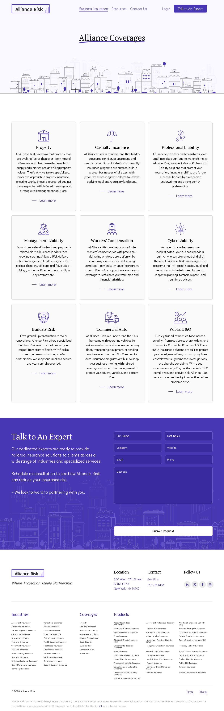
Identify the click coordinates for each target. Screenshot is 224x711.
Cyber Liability (86, 642)
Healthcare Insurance (53, 646)
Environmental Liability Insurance (123, 647)
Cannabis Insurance (52, 631)
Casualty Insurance (88, 627)
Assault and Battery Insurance (126, 629)
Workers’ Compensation (89, 638)
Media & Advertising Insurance (159, 659)
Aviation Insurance (51, 627)
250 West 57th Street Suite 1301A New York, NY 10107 (128, 583)
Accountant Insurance (20, 623)
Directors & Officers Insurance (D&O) (125, 641)
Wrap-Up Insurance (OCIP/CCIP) (127, 678)
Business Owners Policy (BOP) (125, 632)
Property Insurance (154, 663)
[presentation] (143, 514)
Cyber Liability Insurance (156, 636)
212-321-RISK (156, 585)
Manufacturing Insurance (22, 654)
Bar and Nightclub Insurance (23, 631)
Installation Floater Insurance (126, 655)
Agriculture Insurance (53, 623)
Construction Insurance (20, 634)
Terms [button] (189, 691)
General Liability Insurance (157, 652)
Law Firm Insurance (19, 650)
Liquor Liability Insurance (125, 659)
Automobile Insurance (20, 627)
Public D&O (84, 654)
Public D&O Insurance (188, 663)
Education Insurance (20, 638)
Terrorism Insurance (187, 667)
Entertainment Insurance (54, 638)
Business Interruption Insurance (192, 629)
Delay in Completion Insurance (191, 636)
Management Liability (89, 634)
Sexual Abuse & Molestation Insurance (125, 668)
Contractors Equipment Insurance (192, 632)
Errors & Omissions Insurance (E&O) (192, 640)
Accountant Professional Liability (160, 623)
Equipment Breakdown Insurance (160, 646)
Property (83, 623)
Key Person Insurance (155, 655)
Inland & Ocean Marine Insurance (193, 652)
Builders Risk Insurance (156, 629)
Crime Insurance (120, 636)
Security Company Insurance (55, 665)
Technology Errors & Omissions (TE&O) (158, 668)
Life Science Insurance (53, 650)
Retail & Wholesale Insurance (23, 665)
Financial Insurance (19, 642)
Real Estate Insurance (53, 657)
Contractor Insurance (52, 634)
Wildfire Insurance (154, 673)
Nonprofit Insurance (19, 657)
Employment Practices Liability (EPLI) (159, 641)
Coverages (88, 614)
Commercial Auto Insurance (157, 632)
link (100, 705)
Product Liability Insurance (190, 659)
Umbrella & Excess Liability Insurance (125, 674)
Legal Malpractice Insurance (191, 655)
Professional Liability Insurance (127, 663)
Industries (19, 614)
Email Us (153, 579)
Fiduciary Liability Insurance (191, 646)
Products (121, 614)
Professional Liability (88, 631)
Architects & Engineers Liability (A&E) (192, 624)
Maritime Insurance (52, 654)
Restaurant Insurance (53, 661)
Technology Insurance (20, 669)
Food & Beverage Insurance (55, 642)
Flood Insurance (120, 652)
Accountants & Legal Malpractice (122, 624)
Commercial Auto (87, 650)
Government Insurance (20, 646)
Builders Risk (85, 646)
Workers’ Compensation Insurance (192, 673)
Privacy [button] (203, 691)
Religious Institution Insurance (24, 661)
